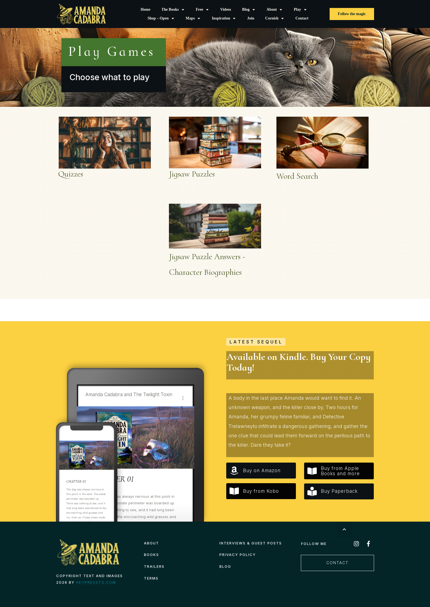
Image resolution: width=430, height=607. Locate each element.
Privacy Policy (237, 554)
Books (151, 554)
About (151, 543)
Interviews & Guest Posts (250, 543)
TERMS (151, 578)
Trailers (154, 566)
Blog (225, 566)
